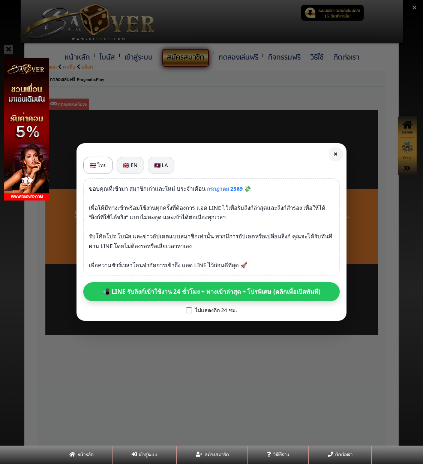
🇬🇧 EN (130, 165)
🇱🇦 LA (161, 165)
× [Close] (335, 154)
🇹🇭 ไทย (98, 165)
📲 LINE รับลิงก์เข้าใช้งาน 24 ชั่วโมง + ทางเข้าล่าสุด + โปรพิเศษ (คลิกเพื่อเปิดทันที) (211, 291)
